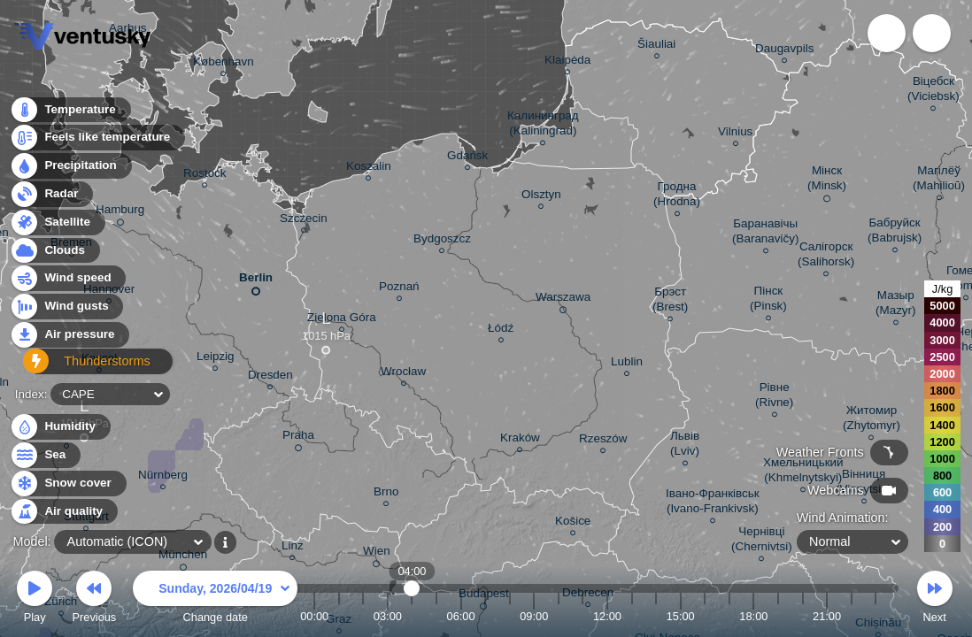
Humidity (60, 427)
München (182, 557)
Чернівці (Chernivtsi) (761, 541)
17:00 (729, 616)
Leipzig (216, 358)
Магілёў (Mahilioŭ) (939, 180)
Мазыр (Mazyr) (896, 305)
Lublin (627, 364)
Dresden (270, 377)
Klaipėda (567, 62)
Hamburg (120, 212)
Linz (293, 548)
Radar (51, 198)
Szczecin (304, 220)
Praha (298, 438)
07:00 (485, 616)
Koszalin (368, 168)
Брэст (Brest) (670, 301)
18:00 (753, 616)
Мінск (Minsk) (826, 181)
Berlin (256, 281)
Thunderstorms (78, 367)
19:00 (778, 616)
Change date (215, 599)
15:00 (681, 616)
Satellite (57, 227)
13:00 (632, 616)
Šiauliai (656, 46)
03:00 (388, 616)
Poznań (399, 289)
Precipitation (70, 171)
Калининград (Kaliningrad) (543, 125)
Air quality (63, 512)
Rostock (205, 175)
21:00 (827, 616)
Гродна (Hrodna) (676, 196)
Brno (386, 494)
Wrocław (403, 374)
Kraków (520, 440)
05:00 (436, 616)
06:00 (461, 616)
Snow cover (68, 483)
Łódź (500, 330)
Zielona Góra (341, 320)
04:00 (412, 616)
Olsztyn (541, 197)
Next (935, 599)
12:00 (607, 616)
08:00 (510, 616)
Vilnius (735, 134)
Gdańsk (467, 158)
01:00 (339, 616)
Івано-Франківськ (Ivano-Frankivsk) (713, 503)
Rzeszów (603, 441)
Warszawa (563, 300)
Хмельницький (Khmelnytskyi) (803, 472)
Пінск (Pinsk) (768, 301)
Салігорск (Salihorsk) (826, 256)
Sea (45, 455)
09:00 (534, 616)
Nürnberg (163, 477)
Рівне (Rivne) (774, 397)
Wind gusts (66, 312)
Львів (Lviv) (684, 446)
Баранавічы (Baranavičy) (765, 233)
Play (34, 599)
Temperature (70, 114)
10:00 (558, 616)
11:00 (582, 616)
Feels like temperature (97, 143)
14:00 (656, 616)
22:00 (851, 616)
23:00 (875, 616)
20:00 (802, 616)
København (223, 64)
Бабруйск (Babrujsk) (895, 232)
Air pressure (69, 339)
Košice (572, 523)
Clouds (54, 255)
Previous (94, 599)
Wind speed (68, 283)
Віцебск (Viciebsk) (933, 91)
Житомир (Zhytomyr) (871, 420)
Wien (376, 554)
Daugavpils (784, 51)
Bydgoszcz (442, 241)
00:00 (314, 616)
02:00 (363, 616)
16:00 (704, 616)
